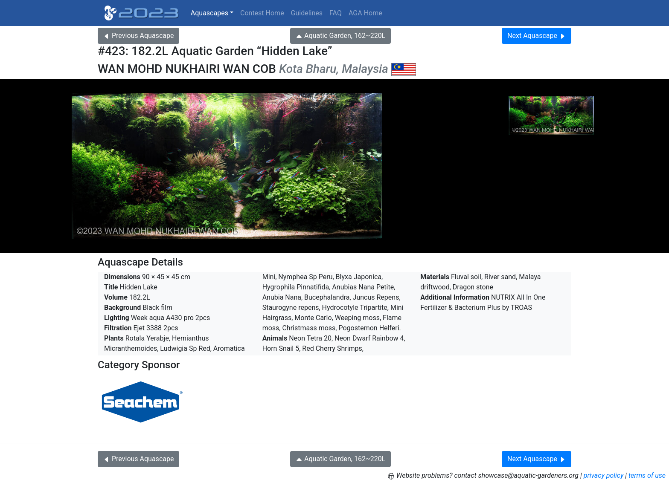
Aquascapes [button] (209, 13)
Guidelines (307, 13)
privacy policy (604, 475)
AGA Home (365, 13)
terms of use (647, 475)
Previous (138, 36)
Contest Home (262, 13)
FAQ (335, 13)
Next (536, 36)
